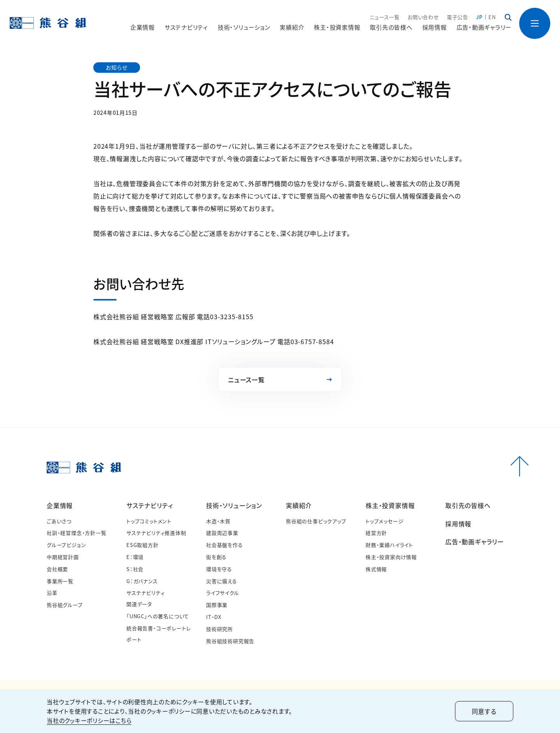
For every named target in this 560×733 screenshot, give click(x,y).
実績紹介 (299, 505)
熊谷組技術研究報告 (230, 641)
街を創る (216, 557)
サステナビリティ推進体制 (156, 532)
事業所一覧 (60, 581)
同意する (484, 711)
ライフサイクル (222, 592)
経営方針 (376, 532)
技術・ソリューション (234, 505)
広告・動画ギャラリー (484, 27)
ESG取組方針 (142, 544)
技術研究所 (219, 629)
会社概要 (57, 569)
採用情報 (434, 27)
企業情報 (60, 505)
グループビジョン (66, 544)
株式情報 (376, 569)
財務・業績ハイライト (389, 544)
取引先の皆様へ (391, 27)
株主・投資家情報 (390, 505)
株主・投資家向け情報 (391, 557)
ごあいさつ (59, 521)
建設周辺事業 (222, 532)
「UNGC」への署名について (157, 616)
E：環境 (135, 557)
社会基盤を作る (224, 544)
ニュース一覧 (384, 17)
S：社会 (135, 569)
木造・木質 (218, 521)
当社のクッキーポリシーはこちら (89, 720)
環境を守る (219, 569)
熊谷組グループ (65, 604)
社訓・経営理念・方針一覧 (77, 532)
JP (479, 17)
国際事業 (217, 604)
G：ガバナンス (142, 581)
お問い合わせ (423, 17)
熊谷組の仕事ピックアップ (316, 521)
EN (492, 17)
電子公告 (457, 17)
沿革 (52, 592)
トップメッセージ (384, 521)
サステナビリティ (149, 505)
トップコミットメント (149, 521)
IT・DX (213, 617)
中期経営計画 (63, 557)
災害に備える (221, 581)
